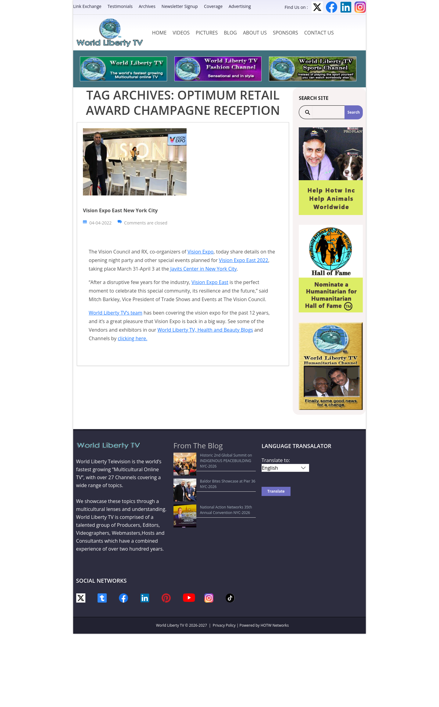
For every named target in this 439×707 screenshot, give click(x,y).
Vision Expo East (209, 282)
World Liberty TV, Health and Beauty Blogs (205, 329)
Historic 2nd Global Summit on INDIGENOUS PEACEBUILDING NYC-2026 (215, 458)
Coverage (213, 6)
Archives (147, 6)
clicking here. (132, 338)
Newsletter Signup (180, 6)
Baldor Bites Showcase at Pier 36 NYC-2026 (213, 469)
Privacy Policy (224, 625)
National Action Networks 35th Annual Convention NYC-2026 (209, 481)
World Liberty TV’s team (115, 312)
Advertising (240, 6)
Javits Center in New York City (203, 268)
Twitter (317, 7)
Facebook (331, 7)
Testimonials (120, 6)
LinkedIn (346, 7)
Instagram (360, 7)
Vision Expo (200, 251)
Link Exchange (87, 6)
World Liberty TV (170, 625)
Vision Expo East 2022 (243, 260)
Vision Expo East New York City (120, 210)
